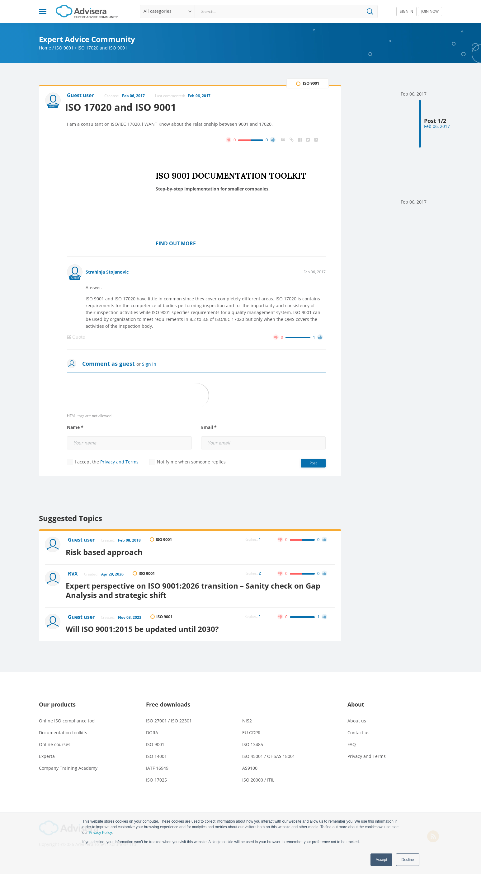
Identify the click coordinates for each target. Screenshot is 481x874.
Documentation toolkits (63, 729)
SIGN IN (406, 11)
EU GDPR (251, 729)
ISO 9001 (64, 48)
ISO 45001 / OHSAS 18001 (268, 753)
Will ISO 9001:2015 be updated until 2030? (144, 626)
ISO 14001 (156, 753)
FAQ (351, 741)
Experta (47, 753)
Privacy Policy (100, 832)
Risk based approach (106, 551)
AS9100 (249, 765)
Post (313, 463)
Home (45, 48)
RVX (73, 573)
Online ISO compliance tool (67, 718)
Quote (76, 337)
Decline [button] (407, 860)
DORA (152, 729)
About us (356, 718)
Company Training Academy (68, 765)
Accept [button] (381, 860)
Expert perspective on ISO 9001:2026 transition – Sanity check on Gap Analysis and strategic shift (195, 588)
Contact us (358, 729)
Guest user (81, 540)
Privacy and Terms (119, 462)
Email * (209, 427)
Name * (75, 427)
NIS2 (247, 718)
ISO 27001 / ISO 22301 (169, 718)
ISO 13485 (252, 741)
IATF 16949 (157, 765)
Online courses (54, 741)
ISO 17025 (156, 777)
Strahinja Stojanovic (107, 272)
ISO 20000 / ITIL (258, 777)
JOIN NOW (430, 11)
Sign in (149, 364)
